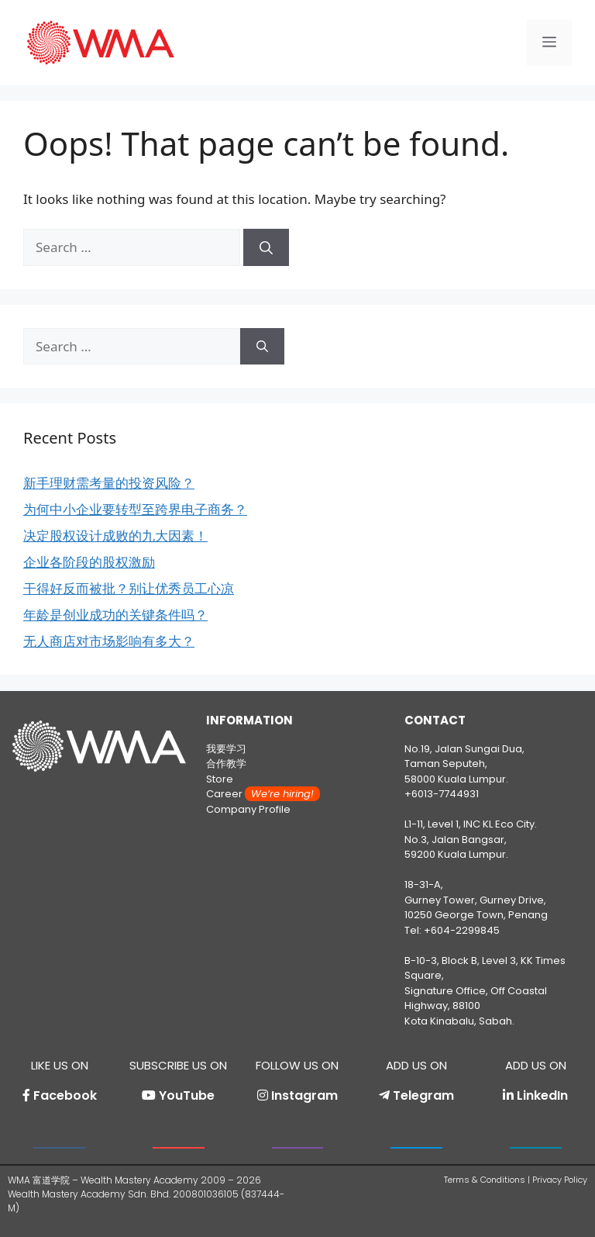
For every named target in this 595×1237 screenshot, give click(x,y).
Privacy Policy (559, 1179)
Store (219, 779)
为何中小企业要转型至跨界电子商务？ (135, 509)
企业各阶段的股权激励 (89, 562)
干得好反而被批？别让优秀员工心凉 (128, 588)
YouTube (187, 1095)
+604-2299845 (462, 930)
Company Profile (248, 809)
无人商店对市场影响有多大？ (108, 641)
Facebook (65, 1095)
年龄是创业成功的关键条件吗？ (115, 615)
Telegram (423, 1095)
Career (263, 793)
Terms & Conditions (484, 1179)
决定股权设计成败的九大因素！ (115, 535)
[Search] (266, 247)
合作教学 (226, 763)
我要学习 (226, 748)
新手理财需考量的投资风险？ (108, 483)
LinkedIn (542, 1095)
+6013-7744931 (441, 793)
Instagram (304, 1095)
